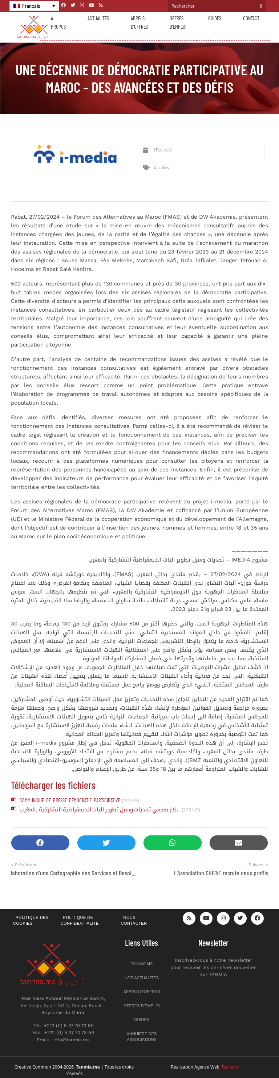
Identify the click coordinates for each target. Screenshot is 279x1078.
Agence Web (216, 1067)
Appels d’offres (139, 22)
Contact (251, 18)
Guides (214, 18)
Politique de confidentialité (80, 920)
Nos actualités (142, 978)
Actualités (98, 18)
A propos (58, 22)
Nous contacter (134, 920)
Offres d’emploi (178, 22)
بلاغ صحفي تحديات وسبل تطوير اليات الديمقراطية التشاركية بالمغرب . (100, 809)
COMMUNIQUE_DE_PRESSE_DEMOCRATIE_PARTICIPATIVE (70, 800)
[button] (40, 843)
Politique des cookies (31, 920)
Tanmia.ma (142, 963)
